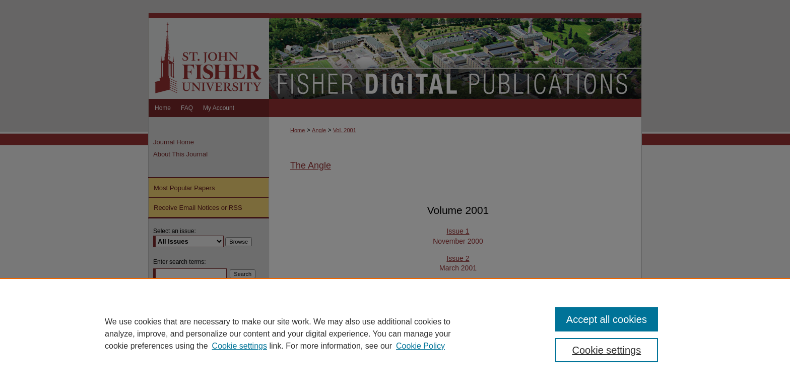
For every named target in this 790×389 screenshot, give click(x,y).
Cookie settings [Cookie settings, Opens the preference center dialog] (606, 350)
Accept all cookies (606, 319)
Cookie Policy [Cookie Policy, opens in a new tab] (420, 346)
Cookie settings (239, 346)
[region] (395, 333)
